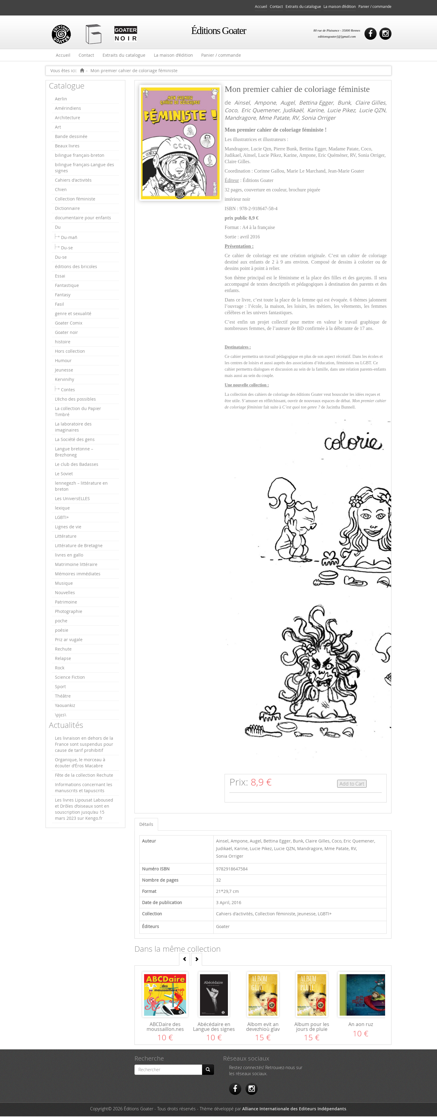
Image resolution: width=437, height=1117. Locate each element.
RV (295, 118)
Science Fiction (70, 678)
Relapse (63, 659)
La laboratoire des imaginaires (73, 427)
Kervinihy (64, 380)
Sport (60, 687)
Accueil (261, 6)
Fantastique (67, 286)
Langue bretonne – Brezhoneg (74, 452)
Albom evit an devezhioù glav (263, 1027)
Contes (68, 390)
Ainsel (242, 103)
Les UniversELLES (72, 499)
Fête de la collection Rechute (84, 776)
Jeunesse (64, 370)
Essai (60, 276)
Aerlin (61, 99)
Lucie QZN (372, 111)
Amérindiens (68, 109)
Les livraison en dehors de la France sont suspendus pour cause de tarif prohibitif (84, 745)
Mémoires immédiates (77, 574)
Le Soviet (64, 474)
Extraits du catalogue (303, 6)
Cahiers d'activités (73, 180)
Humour (63, 361)
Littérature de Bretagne (79, 546)
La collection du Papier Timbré (78, 412)
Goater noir (66, 333)
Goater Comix (68, 323)
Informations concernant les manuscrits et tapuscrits (83, 788)
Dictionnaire (67, 209)
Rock (59, 668)
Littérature (65, 537)
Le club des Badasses (76, 465)
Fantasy (62, 295)
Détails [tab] (146, 825)
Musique (64, 584)
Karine (315, 111)
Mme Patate (274, 118)
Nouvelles (65, 593)
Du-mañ (69, 238)
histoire (62, 342)
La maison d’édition (340, 6)
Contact (276, 6)
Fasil (59, 305)
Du (58, 227)
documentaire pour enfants (83, 218)
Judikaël (293, 111)
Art (58, 127)
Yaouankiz (65, 706)
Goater (223, 927)
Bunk (344, 103)
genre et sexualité (73, 314)
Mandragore (240, 118)
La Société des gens (75, 440)
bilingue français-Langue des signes (84, 168)
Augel (287, 103)
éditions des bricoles (76, 267)
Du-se (67, 248)
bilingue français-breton (79, 156)
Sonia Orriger (318, 118)
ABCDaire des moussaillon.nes (165, 1027)
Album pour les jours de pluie (311, 1027)
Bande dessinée (71, 137)
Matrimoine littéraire (76, 565)
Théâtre (63, 696)
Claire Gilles (370, 103)
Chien (61, 190)
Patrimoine (66, 602)
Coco (231, 111)
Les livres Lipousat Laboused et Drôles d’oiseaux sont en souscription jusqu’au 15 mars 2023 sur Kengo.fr (84, 810)
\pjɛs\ (60, 715)
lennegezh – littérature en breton (81, 487)
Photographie (68, 612)
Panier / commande (374, 6)
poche (61, 621)
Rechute (63, 649)
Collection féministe (75, 199)
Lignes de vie (68, 527)
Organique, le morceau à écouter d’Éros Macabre (80, 763)
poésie (61, 631)
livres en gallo (69, 555)
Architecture (67, 118)
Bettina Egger (316, 103)
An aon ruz (360, 1024)
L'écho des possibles (75, 399)
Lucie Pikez (341, 111)
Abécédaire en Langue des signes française (214, 1029)
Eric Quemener (260, 111)
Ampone (265, 103)
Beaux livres (67, 146)
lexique (62, 508)
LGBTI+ (62, 518)
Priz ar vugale (69, 640)
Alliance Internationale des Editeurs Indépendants (294, 1109)
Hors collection (70, 352)
